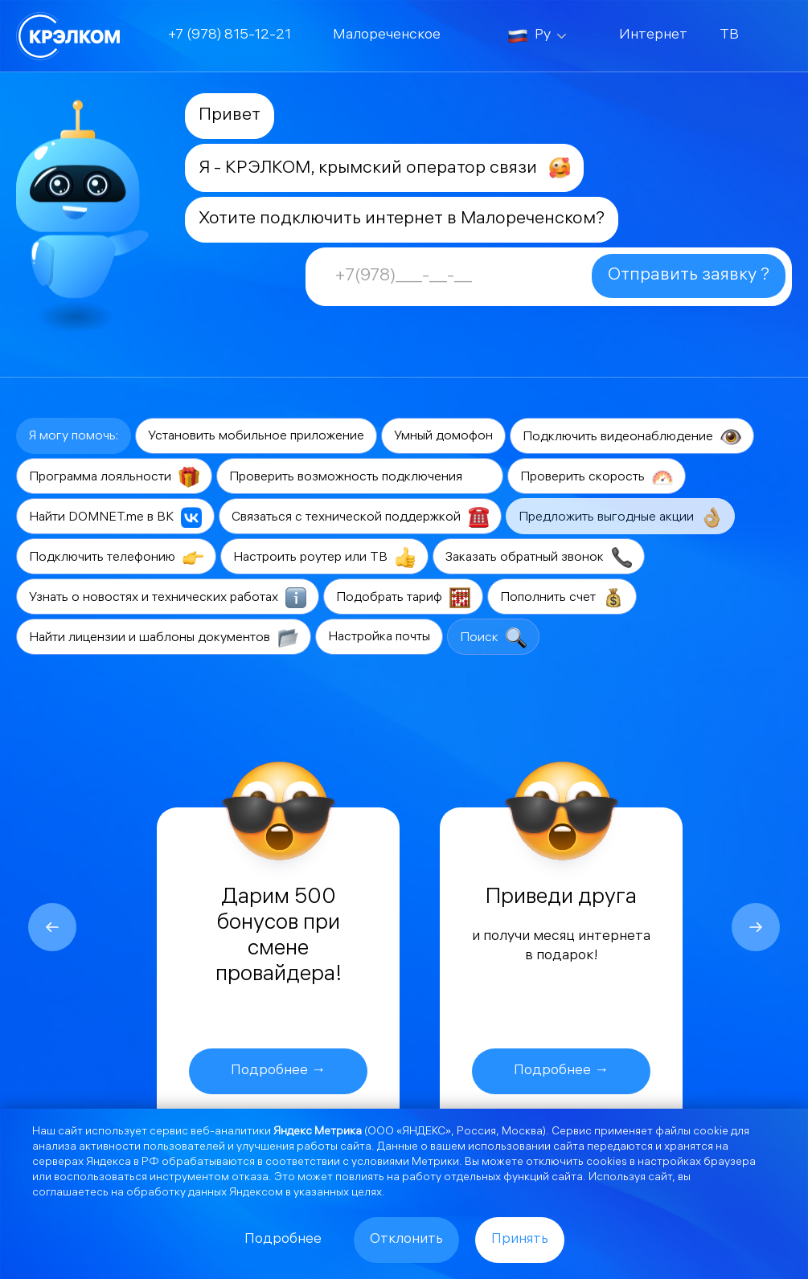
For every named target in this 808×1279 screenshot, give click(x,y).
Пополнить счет (562, 597)
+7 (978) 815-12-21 (229, 35)
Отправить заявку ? (688, 276)
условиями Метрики (405, 1163)
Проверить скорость (596, 477)
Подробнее (283, 1240)
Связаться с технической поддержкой (360, 517)
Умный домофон (443, 436)
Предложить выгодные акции (620, 517)
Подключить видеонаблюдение (632, 437)
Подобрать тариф (403, 597)
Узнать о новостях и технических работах (167, 597)
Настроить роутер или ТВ (324, 557)
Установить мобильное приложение (256, 436)
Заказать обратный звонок (538, 557)
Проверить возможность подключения (359, 477)
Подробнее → (278, 1071)
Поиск (493, 637)
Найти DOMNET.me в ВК (115, 517)
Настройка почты (379, 637)
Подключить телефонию (116, 557)
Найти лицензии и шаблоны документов (163, 637)
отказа (250, 1178)
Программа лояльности (114, 477)
